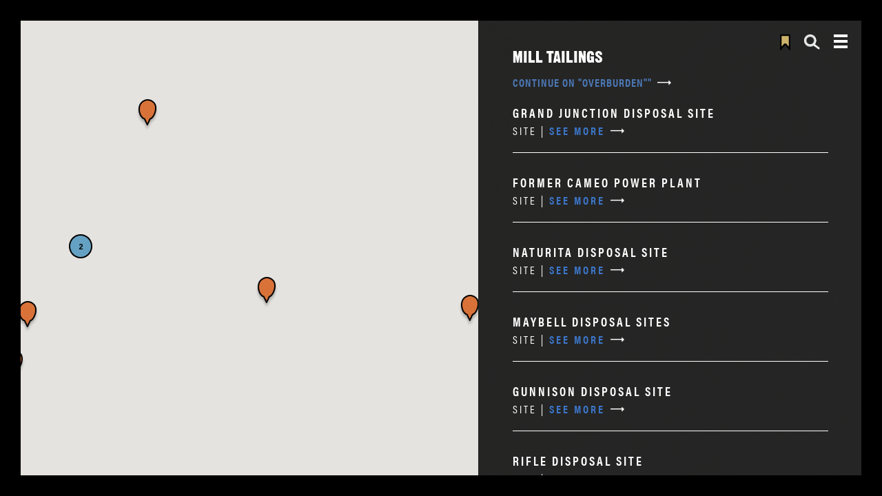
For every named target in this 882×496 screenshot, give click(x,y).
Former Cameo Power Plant (607, 182)
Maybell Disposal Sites (592, 321)
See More (559, 130)
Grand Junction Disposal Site (614, 112)
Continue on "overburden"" (582, 82)
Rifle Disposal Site (578, 460)
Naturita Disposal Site (591, 251)
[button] (27, 317)
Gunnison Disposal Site (593, 391)
